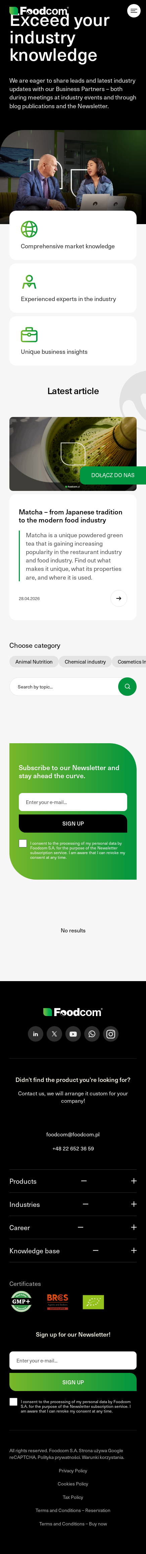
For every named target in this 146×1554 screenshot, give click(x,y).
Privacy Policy (73, 1470)
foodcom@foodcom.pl (73, 1134)
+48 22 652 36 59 (73, 1148)
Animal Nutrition (34, 661)
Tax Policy (73, 1497)
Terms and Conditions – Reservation (73, 1510)
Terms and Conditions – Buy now (73, 1523)
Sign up (73, 823)
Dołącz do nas (113, 474)
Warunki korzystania (102, 1457)
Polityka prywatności (59, 1457)
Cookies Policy (73, 1483)
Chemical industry (85, 661)
